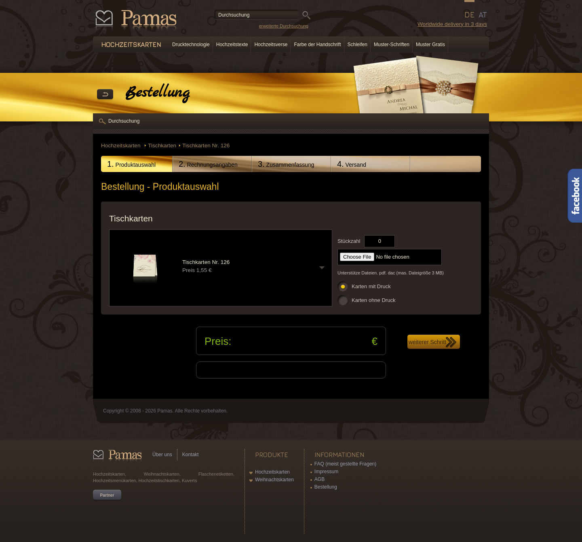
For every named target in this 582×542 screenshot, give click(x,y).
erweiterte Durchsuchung (283, 25)
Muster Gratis (430, 44)
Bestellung (325, 487)
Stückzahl (348, 241)
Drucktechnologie (191, 44)
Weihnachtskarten (274, 479)
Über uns (162, 454)
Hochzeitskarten (121, 145)
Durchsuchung (123, 121)
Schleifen (357, 44)
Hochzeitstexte (232, 44)
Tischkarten (162, 145)
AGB (319, 479)
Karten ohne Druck (373, 300)
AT (483, 14)
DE (469, 14)
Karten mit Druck (371, 286)
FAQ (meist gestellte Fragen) (345, 464)
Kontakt (190, 454)
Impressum (326, 471)
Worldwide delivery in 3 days (452, 24)
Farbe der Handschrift (317, 44)
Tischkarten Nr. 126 (206, 145)
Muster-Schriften (391, 44)
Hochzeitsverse (270, 44)
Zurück (105, 94)
